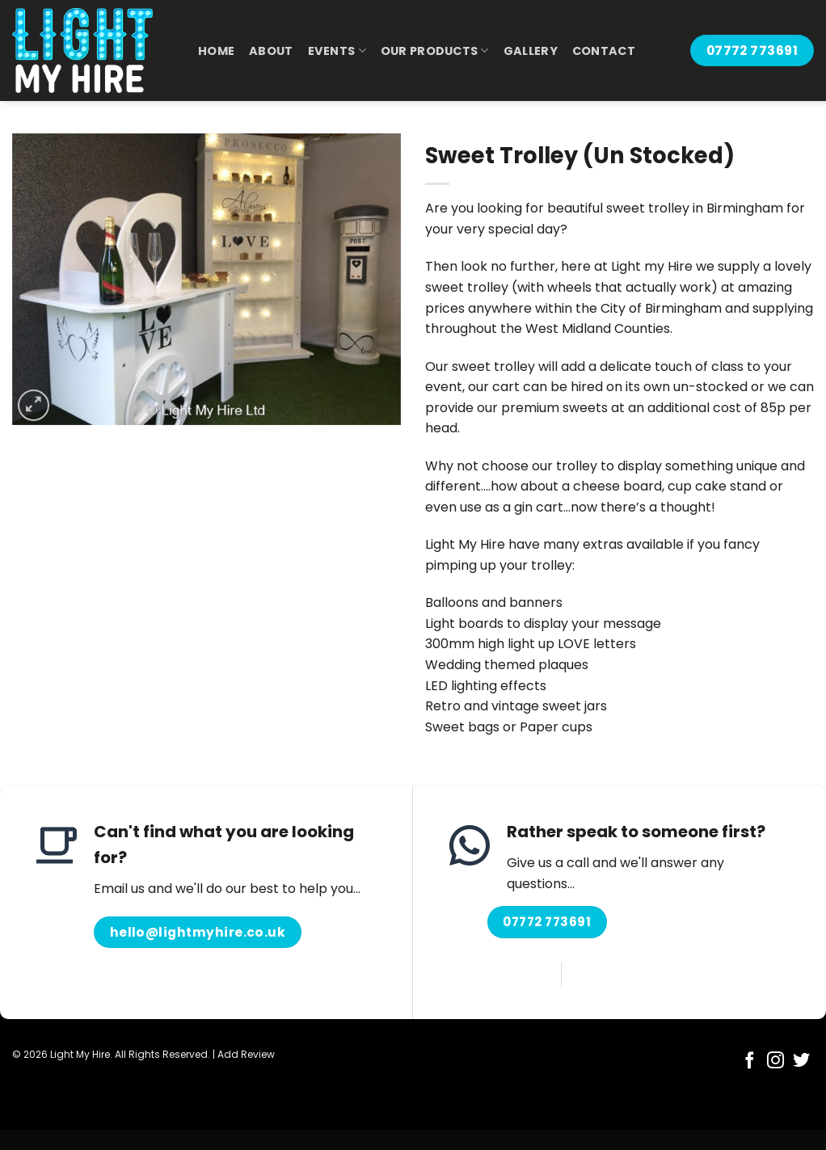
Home (216, 51)
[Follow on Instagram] (775, 1061)
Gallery (531, 51)
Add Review (246, 1054)
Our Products (435, 51)
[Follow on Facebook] (749, 1061)
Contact (603, 51)
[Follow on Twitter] (801, 1061)
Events (337, 51)
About (271, 51)
